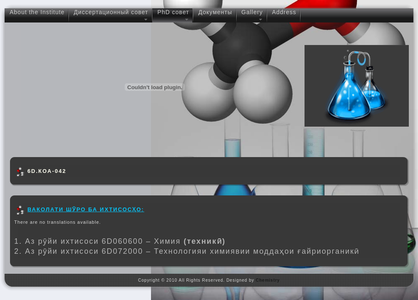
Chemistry (268, 280)
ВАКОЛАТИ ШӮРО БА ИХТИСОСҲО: (86, 209)
